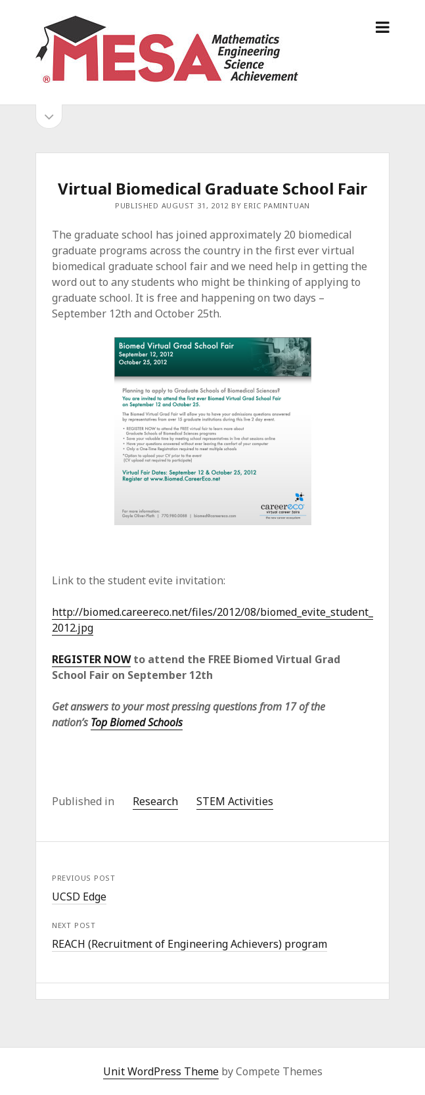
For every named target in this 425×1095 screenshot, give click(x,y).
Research (155, 801)
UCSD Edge (79, 896)
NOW (116, 659)
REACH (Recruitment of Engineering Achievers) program (189, 944)
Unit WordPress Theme (161, 1071)
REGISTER (76, 659)
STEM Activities (234, 801)
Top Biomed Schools (137, 722)
